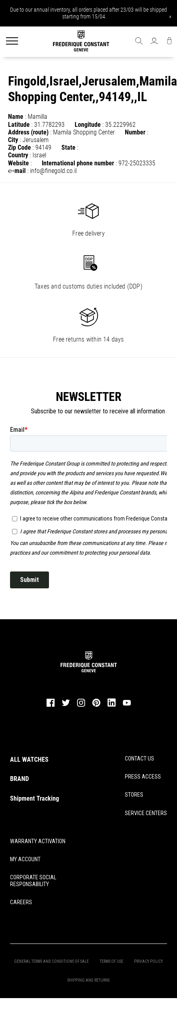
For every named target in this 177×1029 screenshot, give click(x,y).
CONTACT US (139, 758)
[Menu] (12, 41)
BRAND (19, 779)
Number (135, 132)
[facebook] (50, 705)
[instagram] (81, 705)
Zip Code (19, 147)
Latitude (19, 124)
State (68, 147)
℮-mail (17, 171)
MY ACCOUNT (25, 859)
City (13, 140)
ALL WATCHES (29, 759)
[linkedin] (111, 706)
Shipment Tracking (34, 798)
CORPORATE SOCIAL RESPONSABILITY (33, 880)
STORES (134, 794)
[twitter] (66, 705)
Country (18, 155)
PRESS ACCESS (143, 776)
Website (18, 163)
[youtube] (127, 704)
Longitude (88, 124)
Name (15, 116)
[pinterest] (96, 705)
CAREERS (21, 902)
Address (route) (28, 132)
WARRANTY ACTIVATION (37, 841)
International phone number (78, 163)
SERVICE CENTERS (146, 813)
